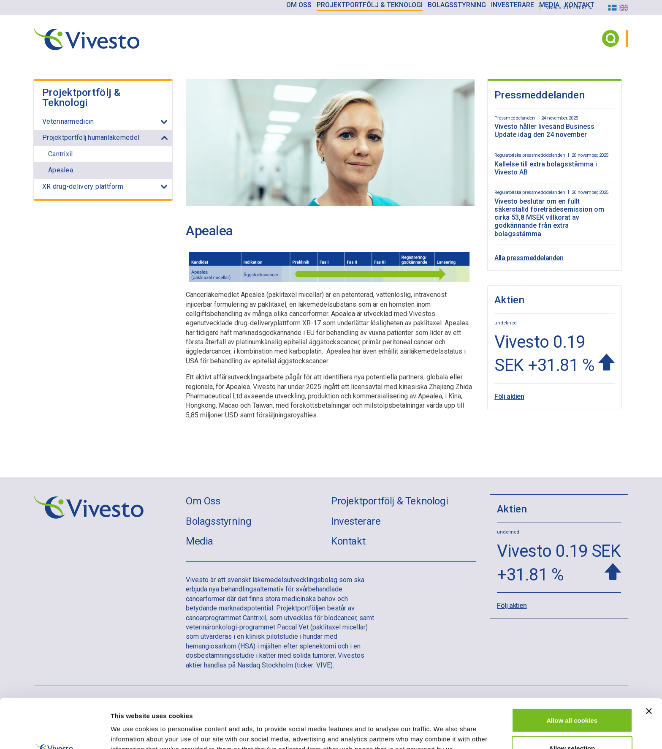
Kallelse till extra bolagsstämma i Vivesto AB (545, 168)
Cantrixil (60, 154)
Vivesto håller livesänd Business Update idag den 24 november (544, 131)
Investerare (356, 521)
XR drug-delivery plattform (82, 186)
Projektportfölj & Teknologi (81, 98)
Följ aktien (509, 395)
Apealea (60, 170)
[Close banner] (649, 662)
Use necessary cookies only (572, 726)
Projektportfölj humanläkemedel (90, 137)
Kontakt (348, 541)
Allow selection (572, 699)
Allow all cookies (571, 671)
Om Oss (203, 501)
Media (199, 541)
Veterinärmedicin (68, 121)
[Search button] (610, 38)
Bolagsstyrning (218, 521)
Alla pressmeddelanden (529, 258)
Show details (443, 727)
